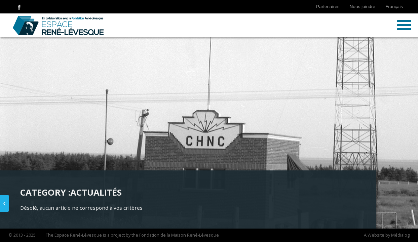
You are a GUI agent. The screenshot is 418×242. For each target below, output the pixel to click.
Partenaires (328, 6)
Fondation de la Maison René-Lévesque (179, 235)
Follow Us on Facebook (19, 6)
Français (394, 6)
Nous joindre (362, 6)
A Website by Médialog (387, 235)
